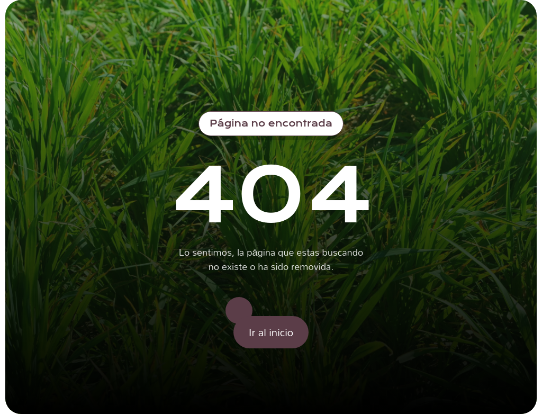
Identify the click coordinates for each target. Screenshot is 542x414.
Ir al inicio (271, 332)
